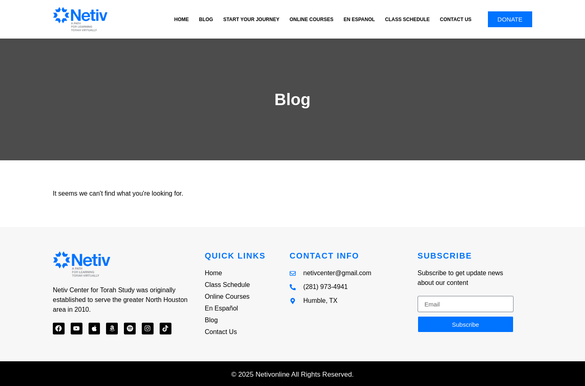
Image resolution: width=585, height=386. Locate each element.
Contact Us (456, 19)
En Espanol (359, 19)
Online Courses (312, 19)
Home (181, 19)
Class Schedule (407, 19)
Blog (206, 19)
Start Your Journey (251, 19)
